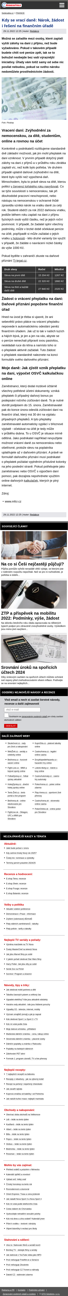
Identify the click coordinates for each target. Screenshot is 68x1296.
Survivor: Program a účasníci (19, 974)
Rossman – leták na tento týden (20, 1154)
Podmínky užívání (37, 1290)
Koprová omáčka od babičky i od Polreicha (25, 1094)
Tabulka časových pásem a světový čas (23, 994)
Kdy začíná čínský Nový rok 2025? (21, 853)
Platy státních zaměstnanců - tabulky (22, 924)
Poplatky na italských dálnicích (19, 1049)
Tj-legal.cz (20, 260)
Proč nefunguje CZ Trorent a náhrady (22, 1270)
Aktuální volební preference (18, 909)
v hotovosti (18, 238)
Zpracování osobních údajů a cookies (19, 1294)
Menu (61, 5)
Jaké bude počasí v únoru (17, 848)
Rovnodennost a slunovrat (17, 1189)
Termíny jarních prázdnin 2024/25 (21, 863)
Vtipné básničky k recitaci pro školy (21, 1228)
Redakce (34, 31)
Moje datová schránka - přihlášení (21, 1029)
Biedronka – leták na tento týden (20, 1149)
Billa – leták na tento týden (17, 1134)
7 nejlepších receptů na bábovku (20, 1074)
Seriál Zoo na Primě (15, 969)
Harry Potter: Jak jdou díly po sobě (21, 964)
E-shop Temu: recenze (16, 879)
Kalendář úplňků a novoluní (18, 1174)
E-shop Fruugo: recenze (16, 888)
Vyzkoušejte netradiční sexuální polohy (23, 1214)
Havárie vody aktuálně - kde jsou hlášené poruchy (28, 1004)
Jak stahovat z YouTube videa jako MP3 (23, 1255)
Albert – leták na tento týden (18, 1129)
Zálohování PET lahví (15, 1054)
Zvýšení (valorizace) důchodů (19, 919)
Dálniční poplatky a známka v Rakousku (23, 1044)
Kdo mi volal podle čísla (16, 1024)
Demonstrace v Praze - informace (21, 914)
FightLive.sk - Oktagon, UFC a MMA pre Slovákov (18, 815)
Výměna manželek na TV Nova (19, 944)
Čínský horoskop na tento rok (19, 1184)
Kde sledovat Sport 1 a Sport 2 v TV (22, 1019)
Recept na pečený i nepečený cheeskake (24, 1084)
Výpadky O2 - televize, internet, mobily (23, 1009)
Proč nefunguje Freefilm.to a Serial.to (22, 1260)
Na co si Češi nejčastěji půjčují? (32, 564)
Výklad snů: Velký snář (16, 1179)
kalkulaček (31, 480)
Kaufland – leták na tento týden (19, 1124)
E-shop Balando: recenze (17, 893)
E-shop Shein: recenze (16, 883)
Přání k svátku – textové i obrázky (21, 1224)
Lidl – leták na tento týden (17, 1119)
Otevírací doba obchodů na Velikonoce (23, 1114)
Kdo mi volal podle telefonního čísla (21, 1204)
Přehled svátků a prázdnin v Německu (23, 1169)
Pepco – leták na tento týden (18, 1139)
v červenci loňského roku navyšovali (34, 186)
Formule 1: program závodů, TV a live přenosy (26, 1058)
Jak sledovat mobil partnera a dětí (21, 990)
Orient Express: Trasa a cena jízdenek (23, 1194)
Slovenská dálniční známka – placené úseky (25, 1039)
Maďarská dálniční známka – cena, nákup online (27, 1034)
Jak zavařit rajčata (14, 1089)
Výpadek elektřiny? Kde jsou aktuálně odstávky (27, 999)
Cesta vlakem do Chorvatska (18, 1209)
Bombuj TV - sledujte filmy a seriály (21, 1250)
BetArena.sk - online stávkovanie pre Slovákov (16, 804)
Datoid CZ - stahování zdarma (19, 1275)
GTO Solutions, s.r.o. (51, 1294)
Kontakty (21, 1290)
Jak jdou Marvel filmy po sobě (19, 954)
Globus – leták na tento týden (19, 1144)
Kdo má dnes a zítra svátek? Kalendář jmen (25, 1219)
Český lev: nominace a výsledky (20, 858)
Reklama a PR (8, 1290)
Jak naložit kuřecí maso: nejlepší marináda (25, 1099)
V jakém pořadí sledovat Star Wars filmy (23, 959)
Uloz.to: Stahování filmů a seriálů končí (23, 1245)
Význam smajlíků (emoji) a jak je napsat (23, 1014)
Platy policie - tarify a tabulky (18, 929)
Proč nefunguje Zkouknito (17, 1265)
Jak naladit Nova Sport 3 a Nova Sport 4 (24, 1199)
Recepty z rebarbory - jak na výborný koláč (25, 1079)
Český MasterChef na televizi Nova (21, 949)
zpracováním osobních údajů (34, 716)
